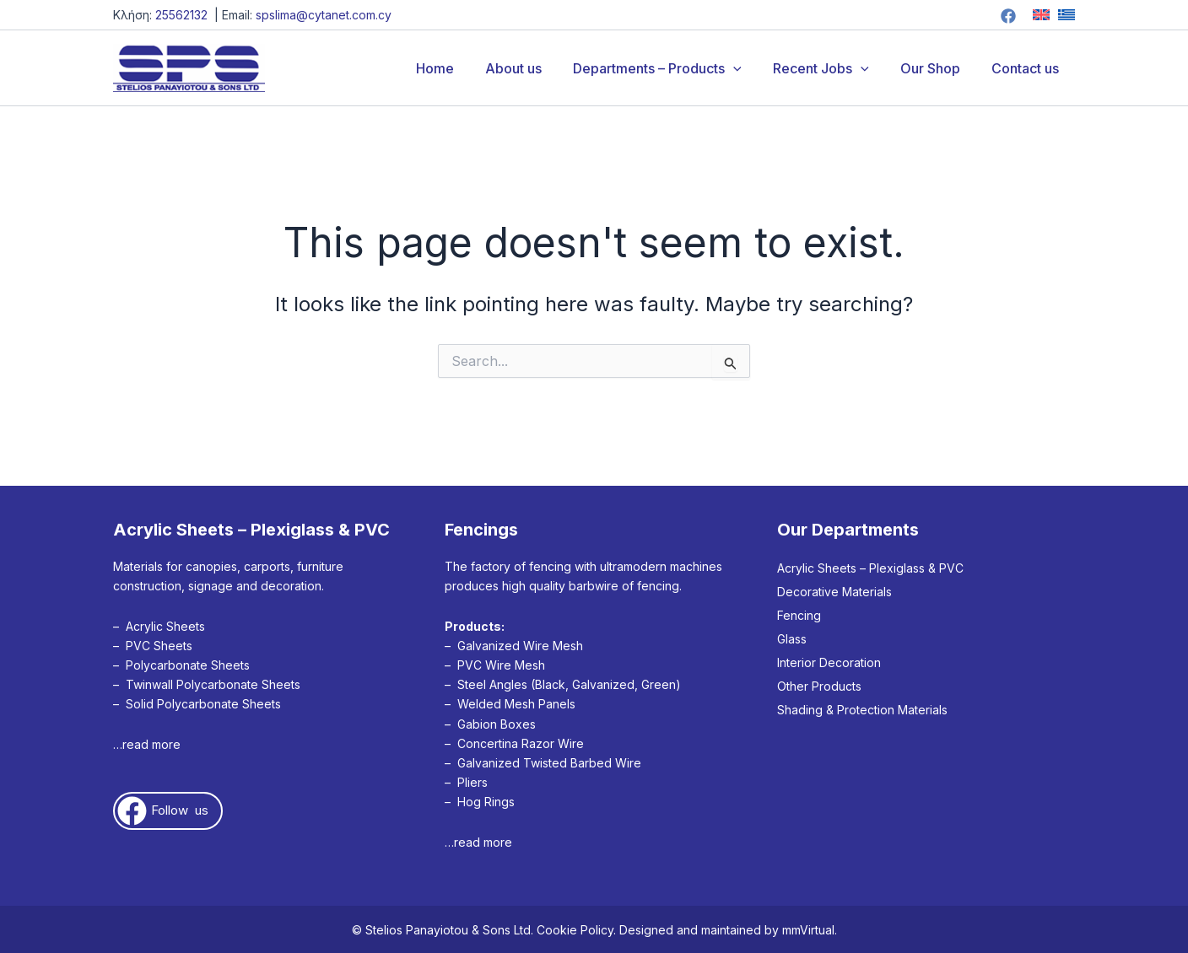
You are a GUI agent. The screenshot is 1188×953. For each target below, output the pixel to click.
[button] (749, 68)
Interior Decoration (829, 662)
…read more (147, 744)
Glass (792, 639)
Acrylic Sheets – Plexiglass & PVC (870, 568)
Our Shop (937, 68)
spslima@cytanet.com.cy (324, 15)
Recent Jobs (832, 68)
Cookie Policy (575, 930)
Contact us (1027, 68)
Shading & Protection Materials (862, 710)
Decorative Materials (834, 591)
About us (533, 68)
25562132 (181, 15)
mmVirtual (808, 930)
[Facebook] (1008, 16)
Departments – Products (673, 68)
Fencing (799, 615)
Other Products (819, 686)
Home (459, 68)
